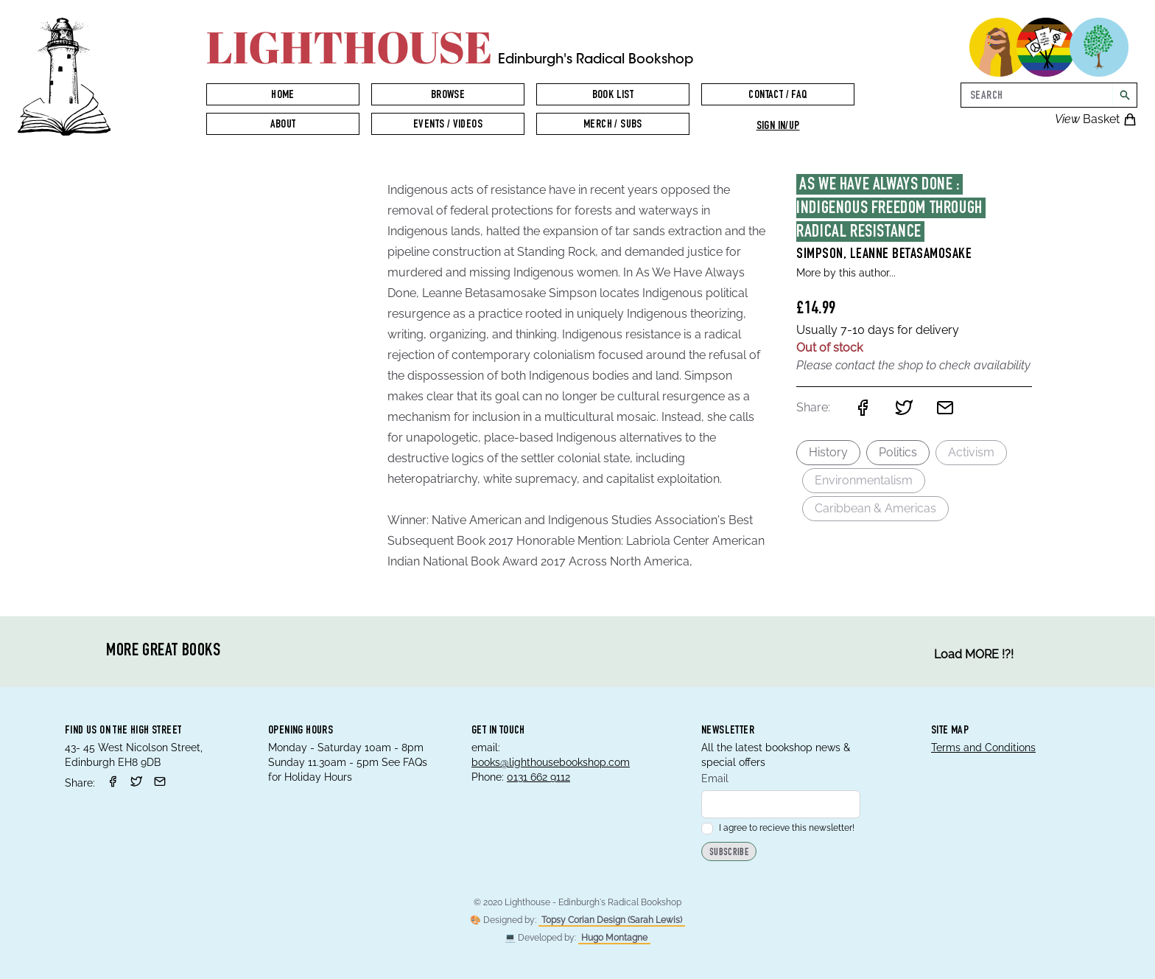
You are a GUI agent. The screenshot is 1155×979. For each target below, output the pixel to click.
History (828, 452)
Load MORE (974, 654)
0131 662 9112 (538, 777)
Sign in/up (778, 127)
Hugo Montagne (614, 938)
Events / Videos (447, 125)
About (283, 125)
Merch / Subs (612, 125)
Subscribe (728, 853)
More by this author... (846, 273)
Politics (898, 452)
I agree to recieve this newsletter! (777, 828)
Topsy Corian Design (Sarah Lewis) (611, 920)
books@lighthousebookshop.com (550, 762)
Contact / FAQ (777, 96)
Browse (448, 96)
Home (283, 96)
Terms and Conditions (983, 747)
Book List (613, 96)
